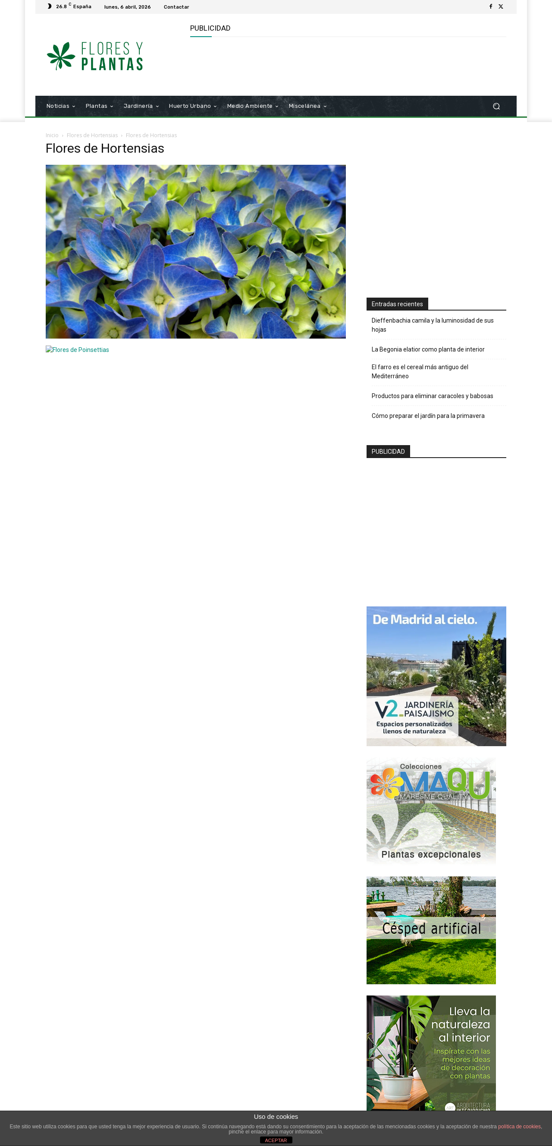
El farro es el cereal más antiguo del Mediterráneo (420, 372)
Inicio (52, 135)
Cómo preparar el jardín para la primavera (428, 415)
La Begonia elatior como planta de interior (428, 349)
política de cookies (519, 1127)
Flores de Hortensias (92, 135)
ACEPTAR (276, 1140)
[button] (496, 106)
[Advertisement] (347, 65)
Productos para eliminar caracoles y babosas (432, 395)
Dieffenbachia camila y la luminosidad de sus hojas (433, 325)
